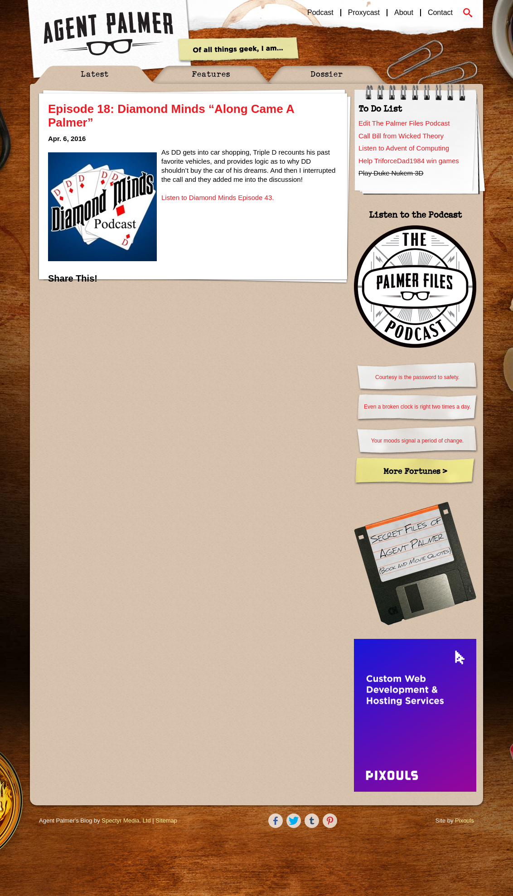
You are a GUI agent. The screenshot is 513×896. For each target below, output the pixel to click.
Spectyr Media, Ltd (126, 820)
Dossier (326, 73)
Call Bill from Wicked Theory (401, 136)
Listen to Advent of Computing (403, 148)
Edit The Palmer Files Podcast (404, 123)
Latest (95, 73)
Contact (440, 12)
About (403, 12)
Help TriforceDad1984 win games (408, 161)
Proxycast (364, 12)
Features (211, 73)
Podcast (320, 12)
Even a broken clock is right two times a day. (417, 407)
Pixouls (464, 820)
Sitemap (166, 820)
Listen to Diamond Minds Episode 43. (217, 197)
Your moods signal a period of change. (417, 441)
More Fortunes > (415, 471)
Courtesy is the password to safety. (417, 377)
